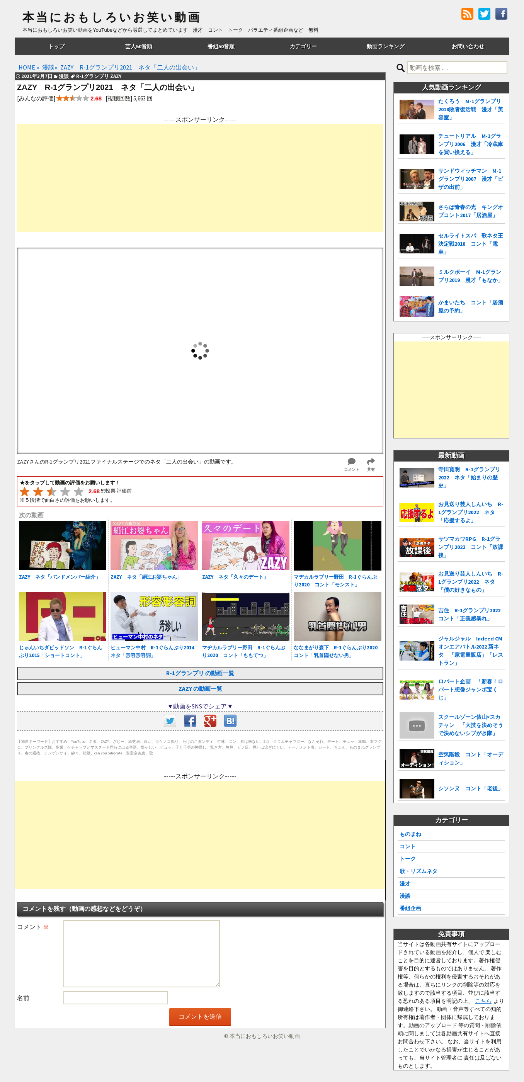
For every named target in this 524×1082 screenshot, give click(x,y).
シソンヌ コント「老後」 (470, 788)
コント (408, 846)
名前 (23, 998)
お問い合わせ (468, 46)
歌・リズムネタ (418, 871)
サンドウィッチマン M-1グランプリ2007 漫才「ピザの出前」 (470, 178)
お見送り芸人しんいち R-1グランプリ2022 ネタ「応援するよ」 (470, 512)
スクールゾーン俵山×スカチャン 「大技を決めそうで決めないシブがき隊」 (470, 725)
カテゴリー (303, 46)
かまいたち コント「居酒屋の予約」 (470, 306)
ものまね (410, 834)
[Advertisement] (200, 178)
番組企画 (410, 908)
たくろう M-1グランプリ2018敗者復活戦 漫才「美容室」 (470, 109)
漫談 (405, 895)
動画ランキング (386, 46)
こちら (483, 1000)
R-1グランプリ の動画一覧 (200, 673)
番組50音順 (221, 46)
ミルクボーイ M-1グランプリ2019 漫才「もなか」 (470, 276)
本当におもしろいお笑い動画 (111, 17)
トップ (56, 46)
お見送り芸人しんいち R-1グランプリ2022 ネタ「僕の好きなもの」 (470, 581)
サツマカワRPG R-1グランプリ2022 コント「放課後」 (470, 547)
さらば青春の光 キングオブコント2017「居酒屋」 (470, 211)
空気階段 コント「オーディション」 (470, 758)
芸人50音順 (138, 46)
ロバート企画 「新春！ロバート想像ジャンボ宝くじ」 (470, 689)
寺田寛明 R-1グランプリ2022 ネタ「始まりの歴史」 (469, 477)
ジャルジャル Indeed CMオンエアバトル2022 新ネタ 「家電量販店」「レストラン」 (470, 650)
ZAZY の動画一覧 (200, 688)
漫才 (405, 883)
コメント (33, 927)
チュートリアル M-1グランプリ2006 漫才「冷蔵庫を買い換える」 (470, 144)
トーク (408, 858)
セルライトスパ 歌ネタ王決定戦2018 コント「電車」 (470, 243)
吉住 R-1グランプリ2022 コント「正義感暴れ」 (471, 614)
